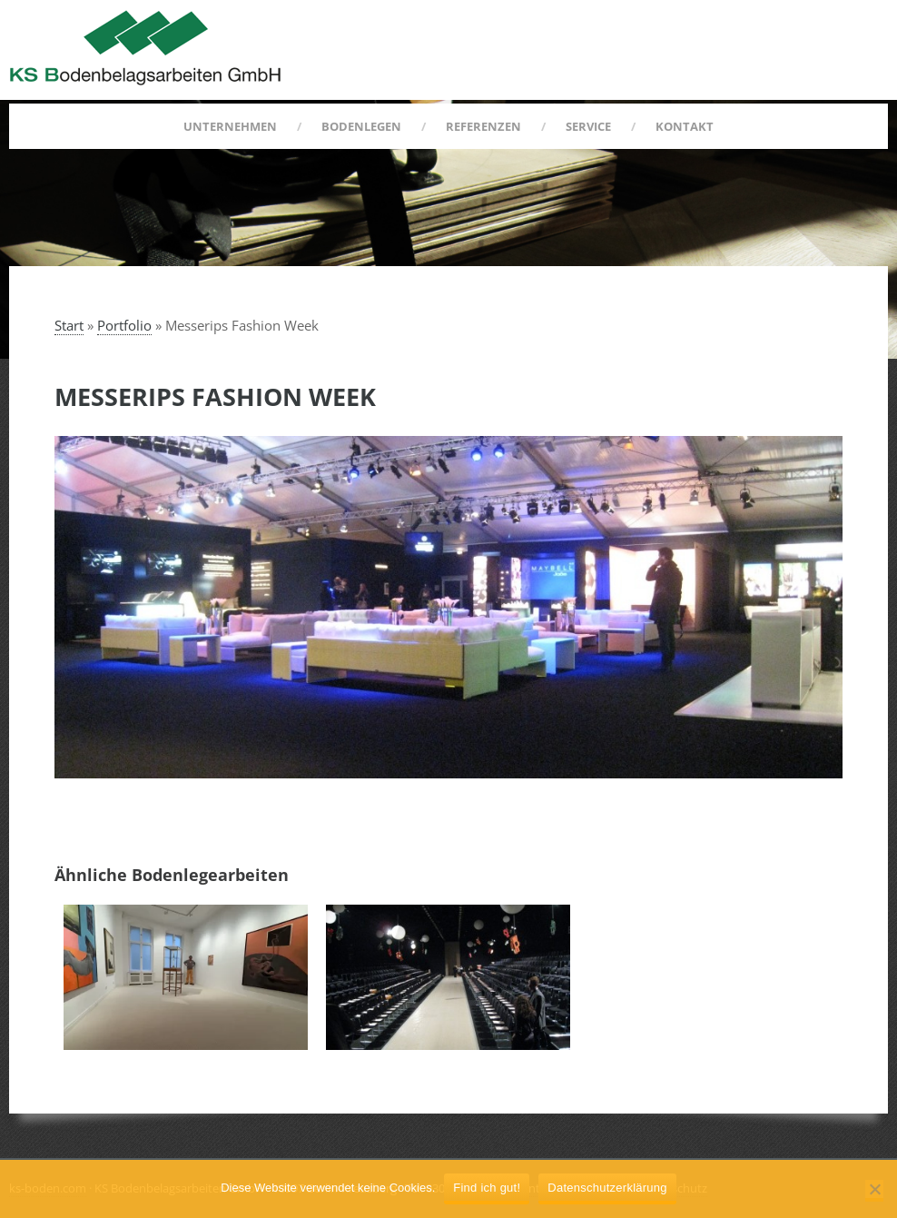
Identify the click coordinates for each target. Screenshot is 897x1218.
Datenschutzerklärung (606, 1187)
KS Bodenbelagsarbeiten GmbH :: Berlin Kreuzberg (145, 47)
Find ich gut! (486, 1187)
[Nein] (874, 1191)
